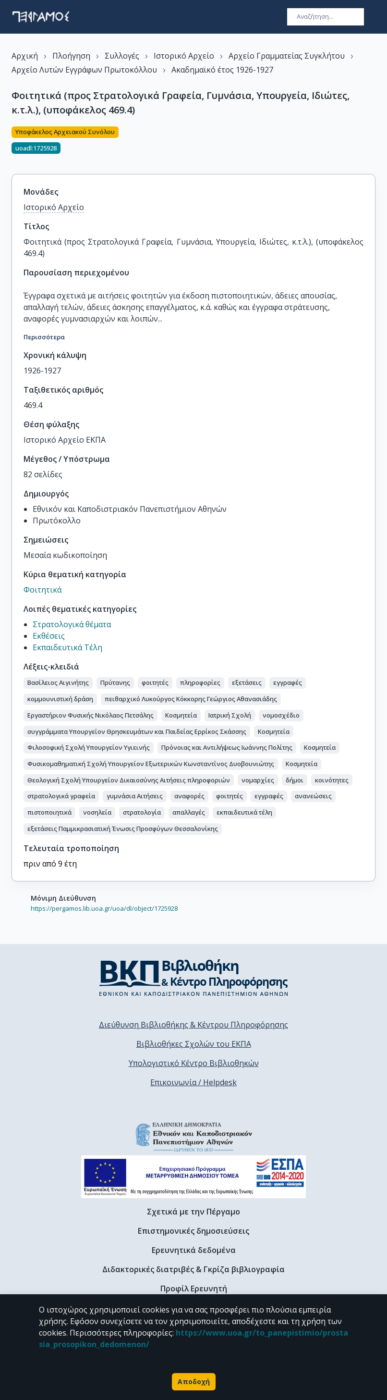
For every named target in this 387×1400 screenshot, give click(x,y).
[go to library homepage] (193, 977)
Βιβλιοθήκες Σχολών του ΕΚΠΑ (193, 1044)
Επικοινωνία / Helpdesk (193, 1082)
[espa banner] (193, 1176)
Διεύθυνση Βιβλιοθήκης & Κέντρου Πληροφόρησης (193, 1024)
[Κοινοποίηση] (371, 145)
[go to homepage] (41, 17)
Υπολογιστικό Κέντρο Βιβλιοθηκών (194, 1063)
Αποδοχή (194, 1381)
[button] (58, 683)
